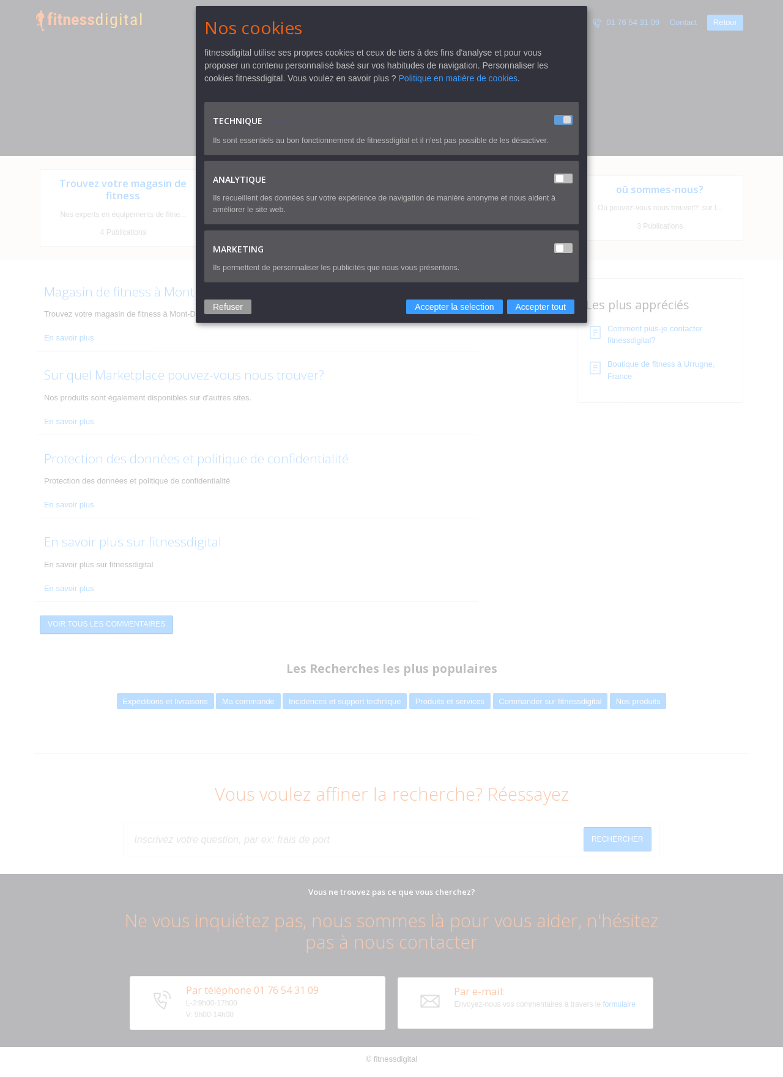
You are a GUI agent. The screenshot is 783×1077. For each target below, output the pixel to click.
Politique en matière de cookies (458, 78)
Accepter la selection (454, 307)
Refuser (228, 307)
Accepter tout (541, 307)
